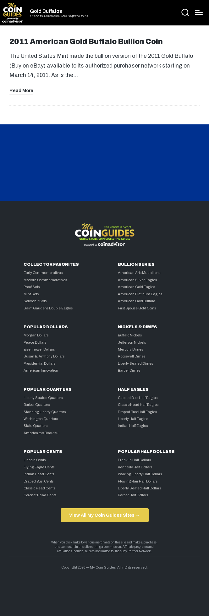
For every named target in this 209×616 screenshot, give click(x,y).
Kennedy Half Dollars (135, 467)
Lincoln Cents (35, 460)
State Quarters (35, 426)
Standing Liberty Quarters (45, 412)
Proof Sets (32, 287)
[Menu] (199, 12)
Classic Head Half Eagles (138, 404)
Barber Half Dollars (133, 495)
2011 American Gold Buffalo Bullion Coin (86, 42)
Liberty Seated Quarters (43, 398)
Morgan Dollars (36, 335)
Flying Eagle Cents (39, 467)
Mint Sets (31, 294)
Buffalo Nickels (130, 335)
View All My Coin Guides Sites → (104, 515)
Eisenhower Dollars (39, 349)
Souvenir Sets (35, 301)
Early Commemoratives (43, 273)
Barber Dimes (129, 370)
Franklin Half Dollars (134, 460)
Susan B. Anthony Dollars (44, 356)
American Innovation (41, 370)
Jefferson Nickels (132, 342)
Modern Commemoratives (45, 280)
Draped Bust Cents (38, 481)
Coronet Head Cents (40, 495)
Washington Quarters (41, 419)
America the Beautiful (41, 433)
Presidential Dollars (39, 363)
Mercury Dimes (130, 349)
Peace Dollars (35, 342)
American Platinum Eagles (140, 294)
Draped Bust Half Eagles (137, 412)
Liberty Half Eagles (133, 419)
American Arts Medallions (139, 273)
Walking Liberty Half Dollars (140, 474)
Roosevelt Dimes (131, 356)
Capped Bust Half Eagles (137, 398)
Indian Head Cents (39, 474)
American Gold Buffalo (136, 301)
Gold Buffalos (46, 11)
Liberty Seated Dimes (135, 363)
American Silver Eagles (137, 280)
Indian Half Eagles (133, 426)
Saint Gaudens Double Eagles (48, 308)
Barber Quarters (37, 404)
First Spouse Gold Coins (137, 308)
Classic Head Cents (39, 488)
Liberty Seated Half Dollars (139, 488)
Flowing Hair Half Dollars (137, 481)
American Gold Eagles (136, 287)
